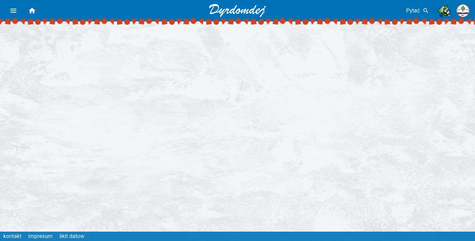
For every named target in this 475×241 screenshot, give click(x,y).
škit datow (71, 236)
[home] (32, 11)
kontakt (12, 236)
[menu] (13, 11)
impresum (40, 236)
